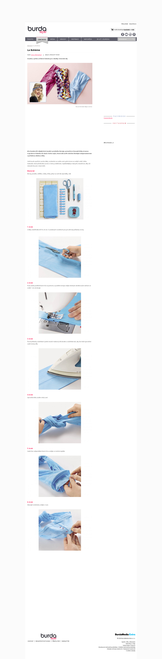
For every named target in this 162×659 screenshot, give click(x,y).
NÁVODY (63, 39)
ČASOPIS (30, 39)
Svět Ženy (128, 644)
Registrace (132, 24)
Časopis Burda (108, 118)
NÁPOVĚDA (88, 39)
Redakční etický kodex (43, 641)
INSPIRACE (75, 39)
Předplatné (56, 641)
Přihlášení (124, 24)
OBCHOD (41, 41)
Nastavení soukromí (129, 649)
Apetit (123, 642)
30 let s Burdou (103, 39)
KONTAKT (30, 641)
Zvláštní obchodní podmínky (127, 647)
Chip (134, 644)
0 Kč (133, 30)
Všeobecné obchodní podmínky (107, 647)
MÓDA (52, 39)
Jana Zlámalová (36, 55)
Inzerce (133, 645)
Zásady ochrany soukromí (114, 649)
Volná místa (126, 645)
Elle (127, 642)
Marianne (132, 642)
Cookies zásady (130, 651)
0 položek (127, 30)
